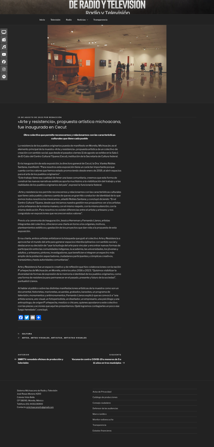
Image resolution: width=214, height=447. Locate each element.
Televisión (55, 19)
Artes (25, 338)
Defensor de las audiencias (105, 408)
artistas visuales (75, 338)
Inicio (42, 19)
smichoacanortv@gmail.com (40, 407)
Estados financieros (102, 430)
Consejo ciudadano (102, 403)
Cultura (27, 334)
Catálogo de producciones (105, 397)
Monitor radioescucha (103, 419)
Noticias (82, 19)
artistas (57, 338)
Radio (69, 19)
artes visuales (40, 338)
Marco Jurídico (100, 414)
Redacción (55, 117)
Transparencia (100, 19)
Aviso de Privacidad (102, 391)
